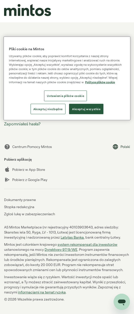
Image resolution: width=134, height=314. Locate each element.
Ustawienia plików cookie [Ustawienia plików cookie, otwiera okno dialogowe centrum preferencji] (65, 95)
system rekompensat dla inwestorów (87, 244)
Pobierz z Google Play (25, 180)
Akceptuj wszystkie (86, 109)
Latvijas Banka (72, 237)
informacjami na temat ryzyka (42, 292)
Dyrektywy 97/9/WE (61, 249)
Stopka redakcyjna (19, 207)
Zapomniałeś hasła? (22, 123)
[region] (67, 78)
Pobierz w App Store (24, 170)
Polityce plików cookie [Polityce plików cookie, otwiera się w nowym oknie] (100, 82)
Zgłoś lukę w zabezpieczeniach (29, 214)
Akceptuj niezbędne (48, 109)
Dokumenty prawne (20, 199)
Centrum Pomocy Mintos (28, 147)
